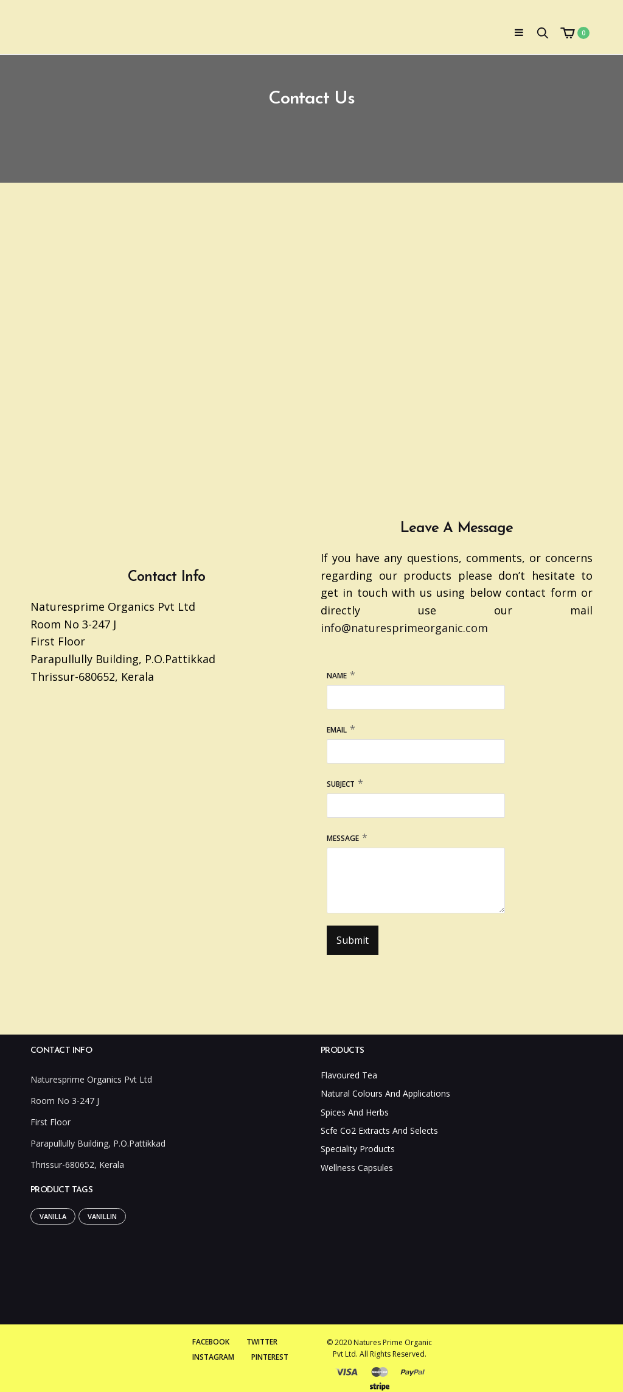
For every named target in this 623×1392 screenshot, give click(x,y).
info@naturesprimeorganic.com (404, 627)
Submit (352, 940)
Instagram (213, 1357)
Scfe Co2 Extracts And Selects (379, 1130)
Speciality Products (358, 1149)
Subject (341, 784)
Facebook (210, 1342)
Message (343, 838)
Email (337, 730)
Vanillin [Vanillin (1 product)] (102, 1216)
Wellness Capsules (357, 1167)
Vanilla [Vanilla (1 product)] (53, 1216)
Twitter (261, 1342)
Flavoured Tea (349, 1075)
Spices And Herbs (355, 1112)
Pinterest (269, 1357)
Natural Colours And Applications (385, 1093)
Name (337, 675)
